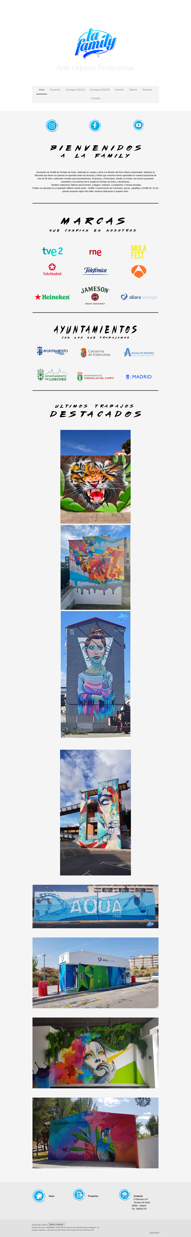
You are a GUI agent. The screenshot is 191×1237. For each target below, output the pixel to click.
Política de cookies (39, 1224)
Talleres (133, 89)
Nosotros (147, 89)
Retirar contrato (56, 1224)
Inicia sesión (154, 1232)
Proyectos (55, 89)
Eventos (119, 89)
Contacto (95, 98)
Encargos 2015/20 (100, 89)
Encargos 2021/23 (75, 89)
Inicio (41, 89)
